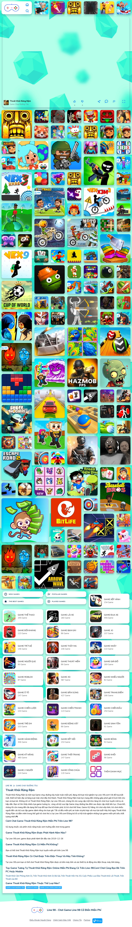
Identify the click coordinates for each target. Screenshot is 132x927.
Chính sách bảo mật (62, 920)
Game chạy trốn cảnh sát (50, 887)
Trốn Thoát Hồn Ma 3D (71, 875)
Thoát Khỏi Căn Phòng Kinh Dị (19, 875)
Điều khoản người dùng (40, 920)
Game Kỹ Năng (32, 887)
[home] (27, 4)
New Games (12, 594)
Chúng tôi (77, 920)
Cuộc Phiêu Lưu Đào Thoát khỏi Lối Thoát (100, 875)
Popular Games (57, 594)
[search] (27, 10)
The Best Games (14, 601)
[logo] (12, 8)
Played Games (56, 601)
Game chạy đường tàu (19, 104)
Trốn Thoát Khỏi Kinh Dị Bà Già (46, 875)
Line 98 (9, 785)
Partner (87, 920)
